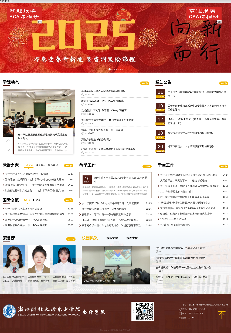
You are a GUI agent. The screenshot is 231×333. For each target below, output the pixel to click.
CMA (37, 224)
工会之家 (28, 189)
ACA (27, 224)
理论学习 (41, 189)
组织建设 (53, 189)
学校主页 (212, 6)
